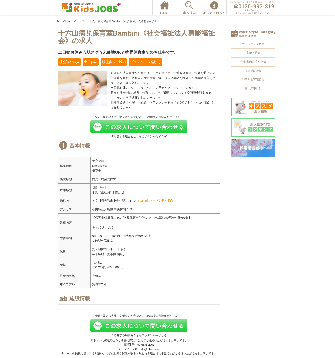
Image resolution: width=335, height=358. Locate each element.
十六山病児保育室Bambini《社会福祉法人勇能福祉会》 (123, 21)
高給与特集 (253, 52)
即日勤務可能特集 (253, 79)
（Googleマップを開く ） (156, 200)
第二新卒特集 (253, 88)
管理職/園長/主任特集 (253, 61)
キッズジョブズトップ (70, 21)
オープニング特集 (253, 44)
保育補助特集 (253, 70)
